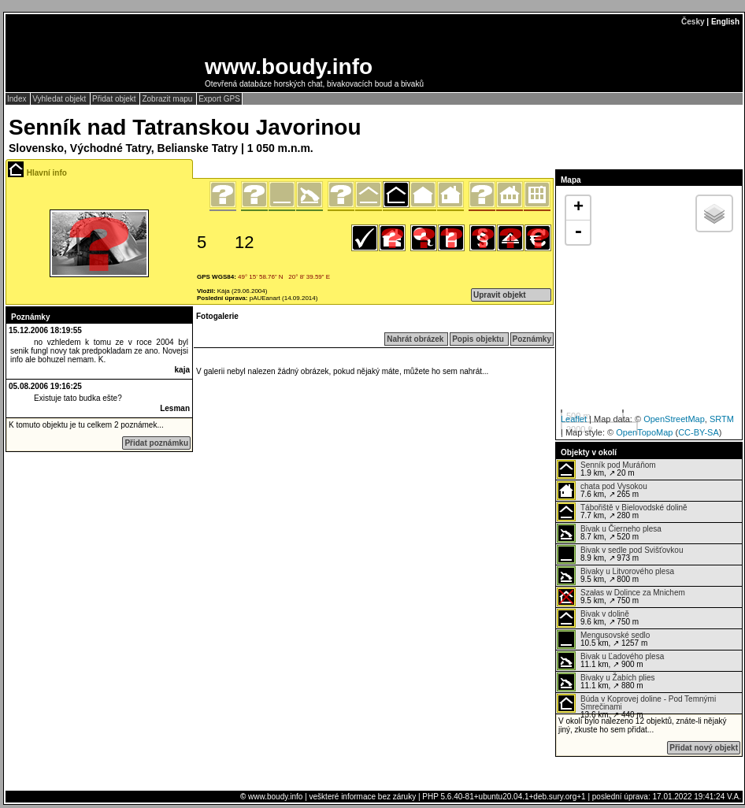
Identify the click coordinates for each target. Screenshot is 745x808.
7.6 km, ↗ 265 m (602, 490)
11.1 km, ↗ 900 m (610, 660)
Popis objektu (479, 339)
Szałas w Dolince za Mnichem (632, 592)
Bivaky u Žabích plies (617, 677)
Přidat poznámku (156, 443)
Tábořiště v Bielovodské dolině (634, 507)
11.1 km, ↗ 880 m (606, 682)
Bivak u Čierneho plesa (621, 528)
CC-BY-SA (698, 432)
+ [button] (578, 208)
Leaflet (574, 419)
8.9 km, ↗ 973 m (620, 554)
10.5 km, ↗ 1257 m (603, 639)
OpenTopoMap (644, 432)
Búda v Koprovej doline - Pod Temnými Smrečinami (648, 703)
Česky (692, 21)
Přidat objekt (115, 99)
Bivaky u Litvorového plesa (627, 571)
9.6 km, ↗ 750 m (598, 618)
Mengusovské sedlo (615, 635)
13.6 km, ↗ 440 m (636, 703)
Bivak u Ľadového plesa (622, 656)
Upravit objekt (499, 295)
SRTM (722, 419)
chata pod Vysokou (613, 486)
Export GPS (219, 99)
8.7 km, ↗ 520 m (609, 533)
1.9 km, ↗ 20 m (606, 469)
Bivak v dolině (604, 614)
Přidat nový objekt (703, 747)
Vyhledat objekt (60, 99)
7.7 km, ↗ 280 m (622, 511)
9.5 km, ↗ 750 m (621, 596)
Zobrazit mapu (168, 99)
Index (17, 99)
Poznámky (532, 339)
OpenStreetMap (674, 419)
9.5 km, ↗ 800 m (615, 575)
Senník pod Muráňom (618, 465)
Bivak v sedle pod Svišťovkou (631, 550)
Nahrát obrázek (416, 339)
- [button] (578, 232)
